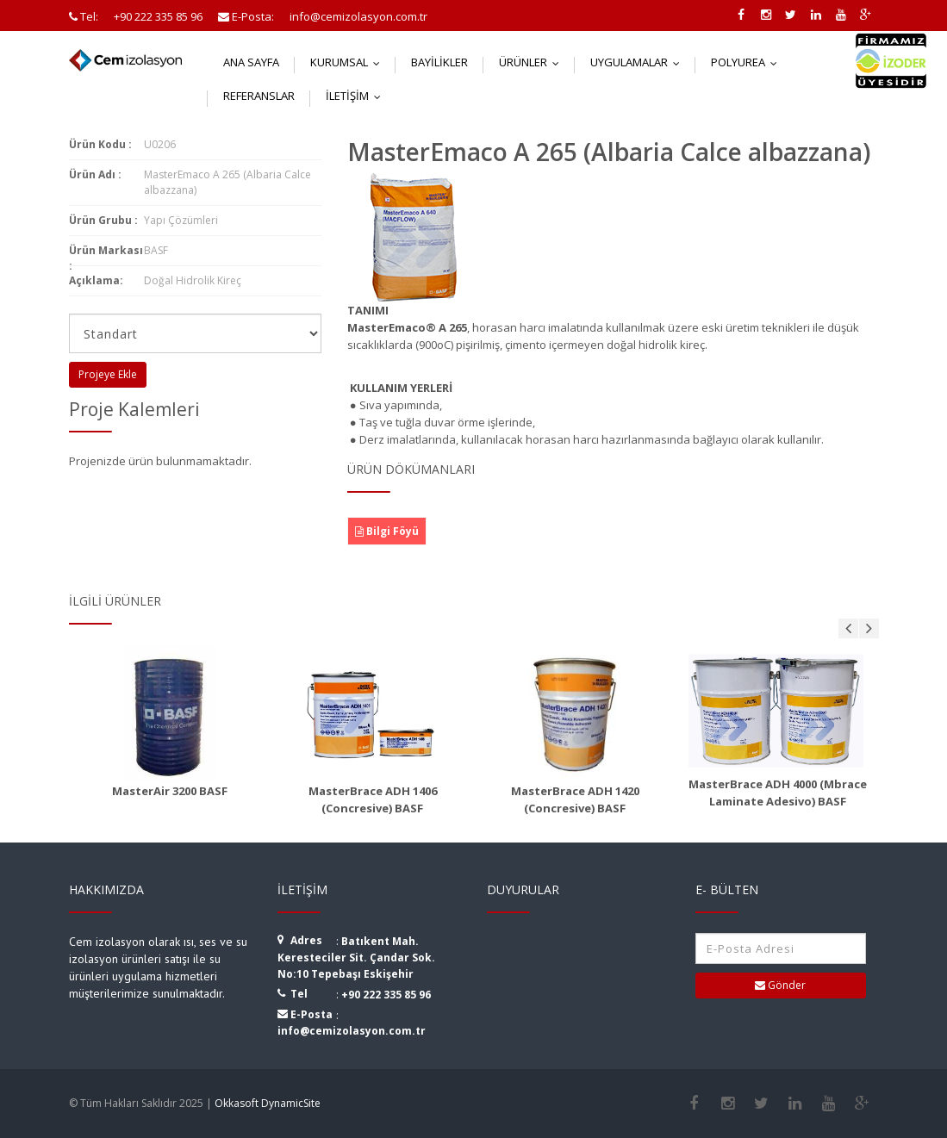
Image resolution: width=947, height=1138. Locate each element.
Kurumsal (349, 62)
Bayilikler (439, 62)
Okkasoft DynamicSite (268, 1103)
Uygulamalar (639, 62)
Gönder (780, 985)
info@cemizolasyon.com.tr (351, 1030)
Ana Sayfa (251, 62)
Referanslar (259, 95)
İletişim (357, 95)
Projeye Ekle (107, 374)
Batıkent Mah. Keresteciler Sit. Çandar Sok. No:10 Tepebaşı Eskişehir (356, 957)
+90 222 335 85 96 (386, 994)
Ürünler (533, 62)
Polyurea (748, 62)
